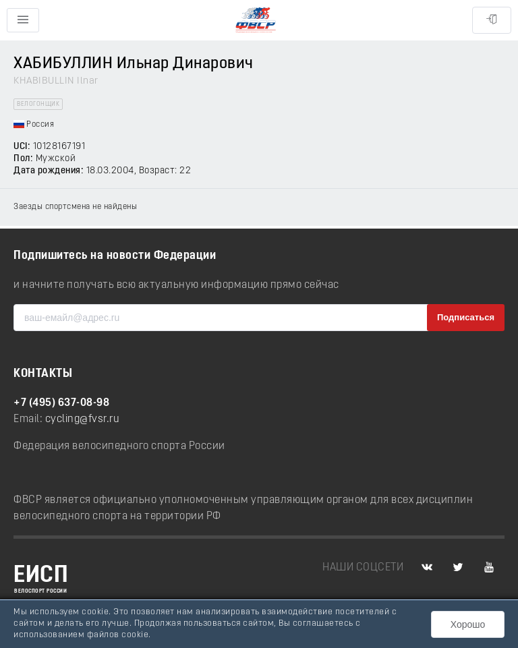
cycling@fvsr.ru (82, 419)
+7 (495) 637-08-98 (61, 403)
